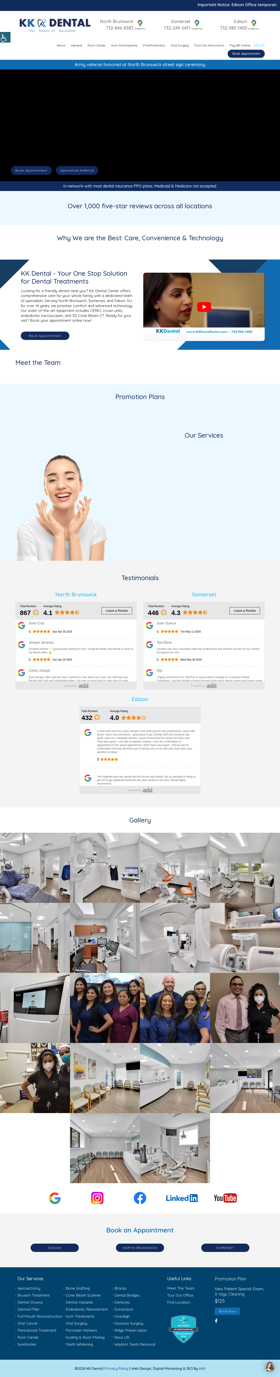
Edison (240, 21)
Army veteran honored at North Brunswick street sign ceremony (140, 64)
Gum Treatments (80, 1316)
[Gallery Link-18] (175, 1148)
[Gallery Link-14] (105, 1078)
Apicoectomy (29, 1288)
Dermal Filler (28, 1309)
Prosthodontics (154, 45)
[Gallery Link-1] (35, 868)
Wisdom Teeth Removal (134, 1344)
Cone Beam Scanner (83, 1295)
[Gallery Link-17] (105, 1148)
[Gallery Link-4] (245, 868)
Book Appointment (246, 53)
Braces (120, 1288)
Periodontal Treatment (37, 1330)
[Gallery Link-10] (105, 1008)
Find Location (178, 1302)
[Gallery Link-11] (175, 1008)
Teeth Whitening (79, 1344)
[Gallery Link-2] (105, 868)
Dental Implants (79, 1302)
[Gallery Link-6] (105, 938)
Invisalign (122, 1316)
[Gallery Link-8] (245, 938)
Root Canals (96, 45)
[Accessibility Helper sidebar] (5, 37)
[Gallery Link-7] (175, 938)
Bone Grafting (78, 1288)
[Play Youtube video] (204, 307)
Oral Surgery (180, 45)
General (76, 45)
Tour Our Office (180, 1295)
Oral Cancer (28, 1323)
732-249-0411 (176, 27)
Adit (202, 1368)
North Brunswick (114, 21)
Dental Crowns (30, 1302)
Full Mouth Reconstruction (40, 1316)
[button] (190, 1329)
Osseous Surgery (128, 1323)
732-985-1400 (233, 27)
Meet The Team (180, 1288)
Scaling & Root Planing (85, 1337)
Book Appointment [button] (31, 170)
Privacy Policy (116, 1368)
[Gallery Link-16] (245, 1078)
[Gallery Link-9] (35, 1008)
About (61, 45)
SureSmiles (27, 1344)
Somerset (179, 21)
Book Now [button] (227, 1311)
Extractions (123, 1309)
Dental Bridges (127, 1295)
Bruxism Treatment (34, 1295)
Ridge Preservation (130, 1330)
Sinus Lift (121, 1337)
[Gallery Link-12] (245, 1008)
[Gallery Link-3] (175, 868)
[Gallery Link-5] (35, 938)
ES (262, 44)
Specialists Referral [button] (77, 170)
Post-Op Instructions (209, 45)
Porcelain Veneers (81, 1330)
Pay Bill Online (240, 45)
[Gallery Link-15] (175, 1078)
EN (256, 44)
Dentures (122, 1302)
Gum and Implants (124, 45)
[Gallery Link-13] (35, 1078)
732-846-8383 (117, 27)
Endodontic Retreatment (87, 1309)
